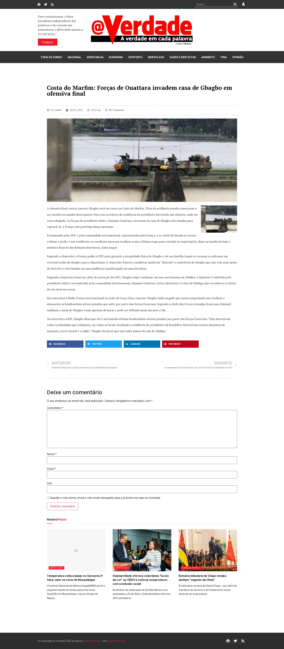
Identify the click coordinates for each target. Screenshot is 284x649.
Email (51, 468)
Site (49, 483)
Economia (116, 57)
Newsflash (156, 57)
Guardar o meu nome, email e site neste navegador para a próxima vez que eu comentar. (105, 497)
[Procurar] (235, 4)
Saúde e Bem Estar (183, 57)
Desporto (135, 57)
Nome (52, 454)
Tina (223, 57)
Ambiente (208, 57)
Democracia (95, 57)
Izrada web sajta (116, 640)
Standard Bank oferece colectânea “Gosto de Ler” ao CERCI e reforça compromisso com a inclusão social (141, 580)
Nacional (74, 57)
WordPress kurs (92, 640)
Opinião (237, 57)
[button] (65, 344)
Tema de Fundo (51, 57)
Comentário (55, 408)
